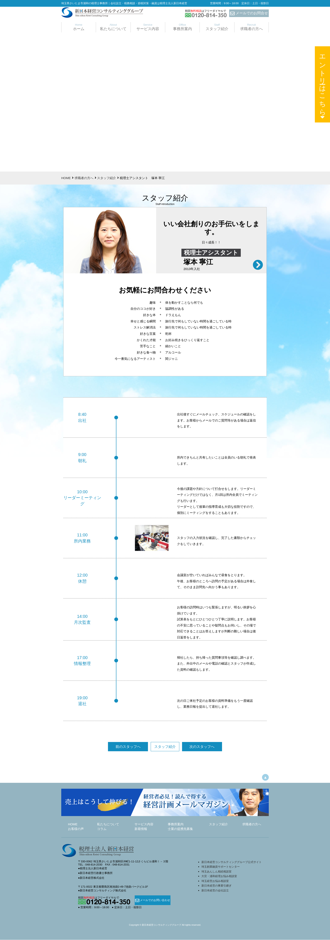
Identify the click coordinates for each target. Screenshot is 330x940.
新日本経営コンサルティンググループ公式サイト (231, 862)
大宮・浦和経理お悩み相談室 (219, 876)
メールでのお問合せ (249, 13)
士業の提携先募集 (180, 829)
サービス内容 (143, 824)
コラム (101, 829)
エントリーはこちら (323, 85)
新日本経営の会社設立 (215, 890)
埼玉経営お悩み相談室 (215, 881)
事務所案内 (176, 824)
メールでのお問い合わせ (152, 901)
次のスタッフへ (197, 747)
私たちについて (108, 824)
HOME (66, 178)
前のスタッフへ (132, 747)
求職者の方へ (84, 178)
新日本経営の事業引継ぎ (216, 885)
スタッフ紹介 (106, 178)
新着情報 (140, 829)
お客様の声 (76, 829)
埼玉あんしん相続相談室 (216, 871)
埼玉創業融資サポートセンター (221, 866)
